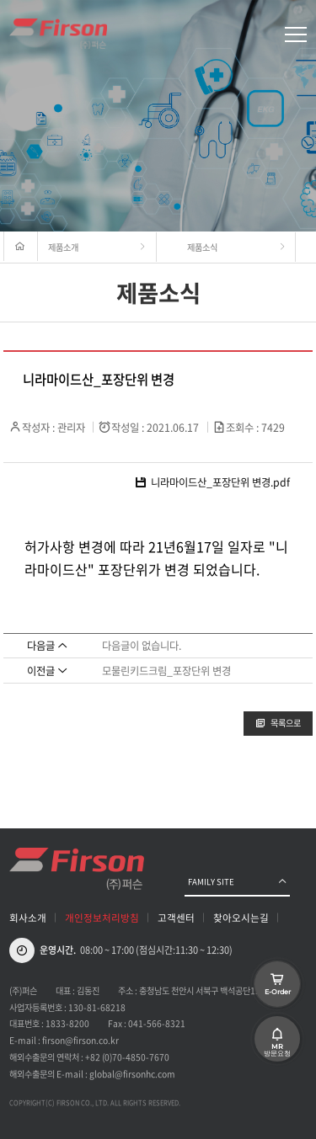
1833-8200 (67, 1023)
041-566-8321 (156, 1023)
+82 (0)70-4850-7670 (127, 1057)
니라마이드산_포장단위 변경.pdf (212, 483)
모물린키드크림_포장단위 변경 (166, 671)
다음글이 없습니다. (141, 645)
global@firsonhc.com (132, 1073)
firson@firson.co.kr (80, 1040)
